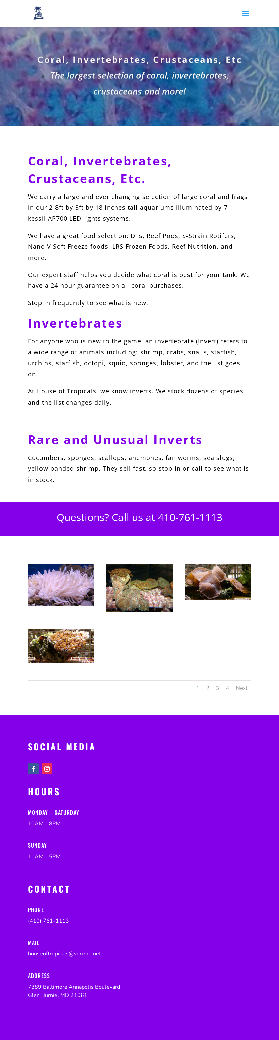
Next (242, 688)
